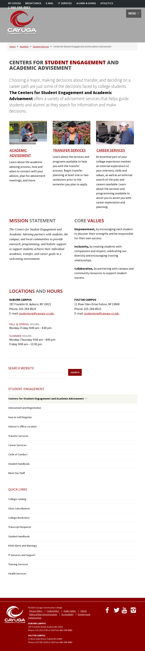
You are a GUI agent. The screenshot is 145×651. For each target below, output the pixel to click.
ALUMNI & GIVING (86, 3)
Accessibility (67, 614)
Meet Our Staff (16, 473)
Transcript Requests (19, 527)
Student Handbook (19, 463)
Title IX (83, 611)
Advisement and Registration (24, 407)
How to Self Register (20, 417)
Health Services (17, 573)
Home (12, 46)
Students (24, 46)
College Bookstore (19, 517)
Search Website (21, 368)
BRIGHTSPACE (33, 3)
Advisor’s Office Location (22, 426)
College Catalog (17, 499)
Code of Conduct (17, 454)
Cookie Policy (53, 611)
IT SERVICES (65, 3)
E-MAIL (49, 3)
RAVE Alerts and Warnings (22, 545)
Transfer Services (69, 150)
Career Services (110, 150)
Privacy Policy (35, 611)
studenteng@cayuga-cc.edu (36, 313)
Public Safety (70, 611)
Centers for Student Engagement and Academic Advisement (46, 398)
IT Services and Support (21, 555)
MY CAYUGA (14, 3)
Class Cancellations (19, 508)
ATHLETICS (106, 3)
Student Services (41, 46)
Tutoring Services (18, 564)
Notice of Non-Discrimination (43, 614)
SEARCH (74, 372)
